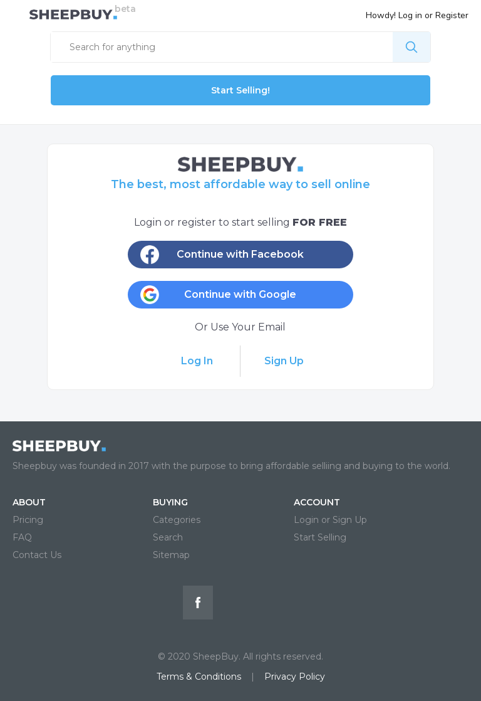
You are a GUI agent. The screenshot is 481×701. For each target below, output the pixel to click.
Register (451, 15)
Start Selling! (240, 90)
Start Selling (320, 537)
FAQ (22, 537)
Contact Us (37, 555)
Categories (176, 519)
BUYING (170, 502)
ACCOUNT (317, 502)
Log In (197, 361)
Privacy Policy (294, 676)
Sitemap (171, 555)
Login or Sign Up (330, 519)
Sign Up (284, 361)
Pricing (28, 519)
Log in (410, 15)
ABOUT (29, 502)
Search (168, 537)
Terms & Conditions (199, 676)
